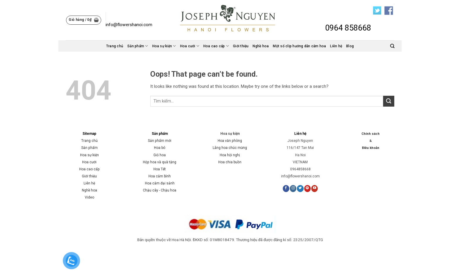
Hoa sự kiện (164, 46)
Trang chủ (114, 46)
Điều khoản (370, 148)
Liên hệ (336, 46)
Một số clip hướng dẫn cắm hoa (299, 46)
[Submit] (388, 101)
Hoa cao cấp (216, 46)
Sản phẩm (137, 46)
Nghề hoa (261, 46)
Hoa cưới (189, 46)
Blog (350, 46)
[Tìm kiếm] (392, 46)
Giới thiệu (240, 46)
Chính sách (370, 134)
